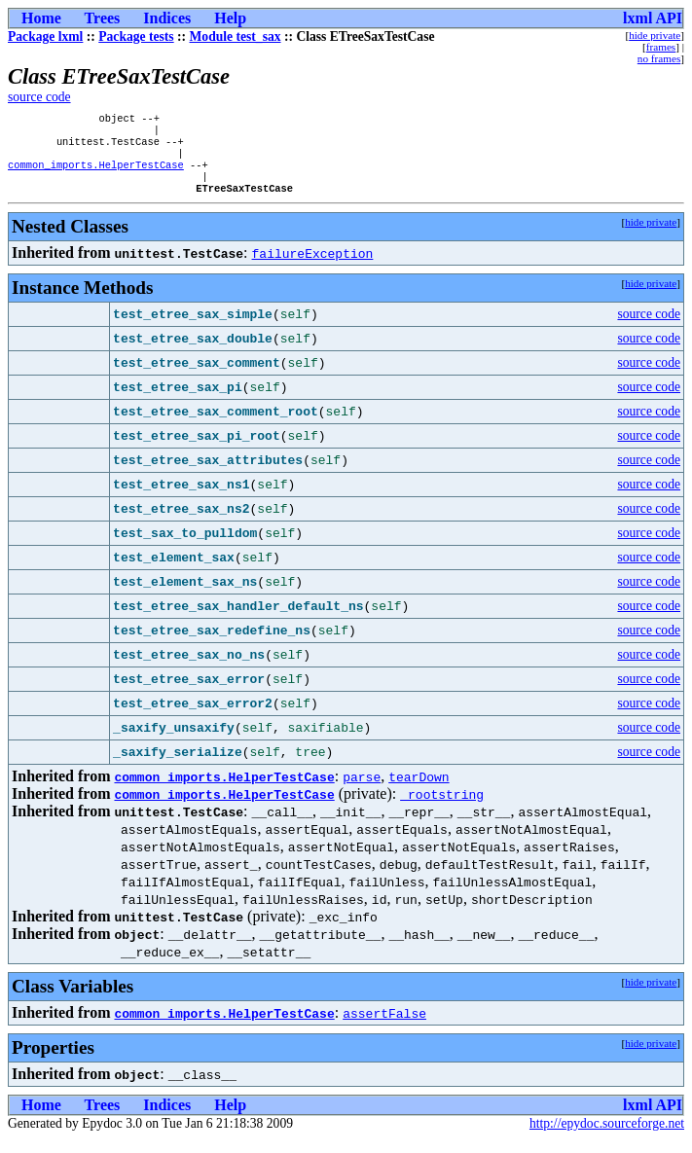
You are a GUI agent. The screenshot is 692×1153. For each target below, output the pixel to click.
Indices (167, 18)
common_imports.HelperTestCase (96, 174)
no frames (658, 58)
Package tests (135, 36)
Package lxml (45, 36)
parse (362, 790)
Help (230, 18)
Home (41, 18)
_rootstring (442, 807)
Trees (103, 18)
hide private (654, 35)
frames (660, 47)
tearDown (418, 790)
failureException (313, 266)
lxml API (652, 18)
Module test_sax (235, 36)
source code (39, 97)
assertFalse (384, 1026)
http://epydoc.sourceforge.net (606, 1137)
